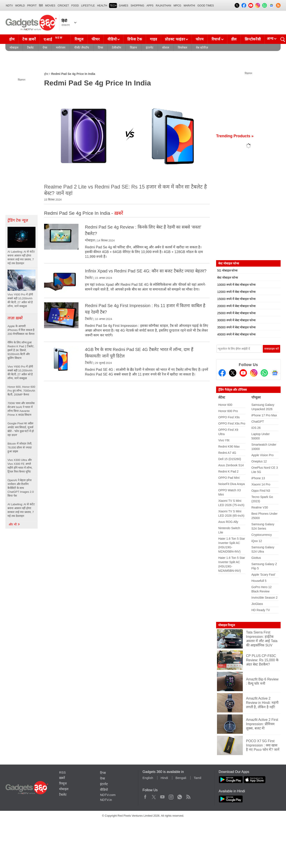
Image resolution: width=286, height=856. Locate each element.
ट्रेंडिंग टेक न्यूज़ (18, 220)
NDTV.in (106, 800)
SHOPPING (137, 5)
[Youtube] (243, 373)
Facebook (145, 796)
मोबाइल (14, 47)
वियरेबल (182, 47)
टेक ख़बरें (29, 39)
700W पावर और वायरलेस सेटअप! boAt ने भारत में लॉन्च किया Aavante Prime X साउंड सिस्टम (21, 409)
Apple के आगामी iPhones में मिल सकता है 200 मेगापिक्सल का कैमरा (21, 329)
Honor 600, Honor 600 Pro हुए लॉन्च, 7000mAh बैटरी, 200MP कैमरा (21, 390)
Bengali (180, 778)
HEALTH (102, 5)
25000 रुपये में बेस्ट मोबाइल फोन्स (236, 313)
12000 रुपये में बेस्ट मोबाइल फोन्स (236, 292)
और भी (14, 524)
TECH (113, 5)
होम (11, 39)
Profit (32, 5)
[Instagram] (253, 373)
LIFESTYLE (88, 5)
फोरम (199, 39)
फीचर (96, 39)
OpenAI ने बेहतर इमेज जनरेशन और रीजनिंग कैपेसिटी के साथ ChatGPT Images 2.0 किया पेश (21, 488)
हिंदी (41, 5)
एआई (54, 39)
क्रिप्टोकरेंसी (253, 39)
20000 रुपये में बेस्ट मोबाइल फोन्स (236, 306)
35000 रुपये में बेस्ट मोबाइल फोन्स (236, 327)
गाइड (153, 39)
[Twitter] (232, 373)
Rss (188, 796)
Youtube (162, 796)
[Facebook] (222, 373)
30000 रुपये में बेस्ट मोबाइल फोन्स (236, 320)
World (20, 5)
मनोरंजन (60, 47)
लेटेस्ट (221, 397)
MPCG (177, 5)
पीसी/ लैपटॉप (81, 47)
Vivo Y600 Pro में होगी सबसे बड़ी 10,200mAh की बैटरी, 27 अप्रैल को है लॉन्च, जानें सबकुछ (20, 372)
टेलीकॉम (116, 47)
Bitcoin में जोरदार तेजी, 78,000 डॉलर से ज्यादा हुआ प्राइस (20, 447)
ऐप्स (45, 47)
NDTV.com (107, 795)
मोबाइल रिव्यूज (226, 625)
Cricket (63, 5)
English (148, 778)
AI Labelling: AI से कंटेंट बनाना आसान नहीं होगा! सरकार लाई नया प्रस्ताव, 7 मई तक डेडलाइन (21, 510)
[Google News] (274, 373)
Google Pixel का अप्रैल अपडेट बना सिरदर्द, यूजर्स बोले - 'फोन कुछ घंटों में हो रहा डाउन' (21, 429)
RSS (62, 772)
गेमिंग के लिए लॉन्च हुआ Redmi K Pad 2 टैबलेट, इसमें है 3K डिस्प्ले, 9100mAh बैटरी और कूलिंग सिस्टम (21, 350)
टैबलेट (30, 47)
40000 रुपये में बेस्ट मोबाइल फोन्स (236, 334)
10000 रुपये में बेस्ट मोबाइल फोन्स (236, 284)
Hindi (164, 778)
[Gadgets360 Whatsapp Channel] (264, 373)
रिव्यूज (79, 39)
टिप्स (100, 47)
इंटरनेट (149, 47)
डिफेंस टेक (134, 39)
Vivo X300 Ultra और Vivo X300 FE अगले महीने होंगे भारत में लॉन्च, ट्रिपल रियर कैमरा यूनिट (20, 465)
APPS (150, 5)
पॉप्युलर (256, 397)
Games (123, 5)
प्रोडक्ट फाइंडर (175, 39)
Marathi (189, 5)
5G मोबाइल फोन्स (227, 270)
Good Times (205, 5)
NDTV (9, 5)
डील (234, 39)
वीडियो (112, 39)
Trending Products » (235, 136)
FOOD (75, 5)
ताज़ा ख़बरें (15, 318)
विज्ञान (133, 47)
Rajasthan (163, 5)
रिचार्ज (216, 39)
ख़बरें (62, 778)
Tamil (197, 778)
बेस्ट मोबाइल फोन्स (227, 277)
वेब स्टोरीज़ (202, 47)
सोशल (165, 47)
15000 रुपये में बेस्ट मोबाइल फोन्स (236, 299)
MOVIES (50, 5)
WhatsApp (179, 796)
